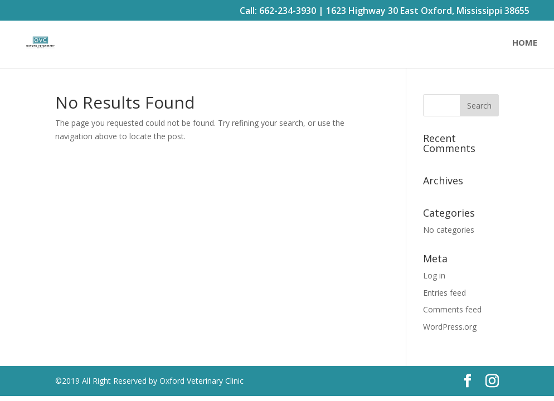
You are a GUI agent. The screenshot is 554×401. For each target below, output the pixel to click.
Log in (434, 275)
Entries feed (444, 292)
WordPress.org (450, 326)
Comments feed (452, 309)
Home (524, 43)
